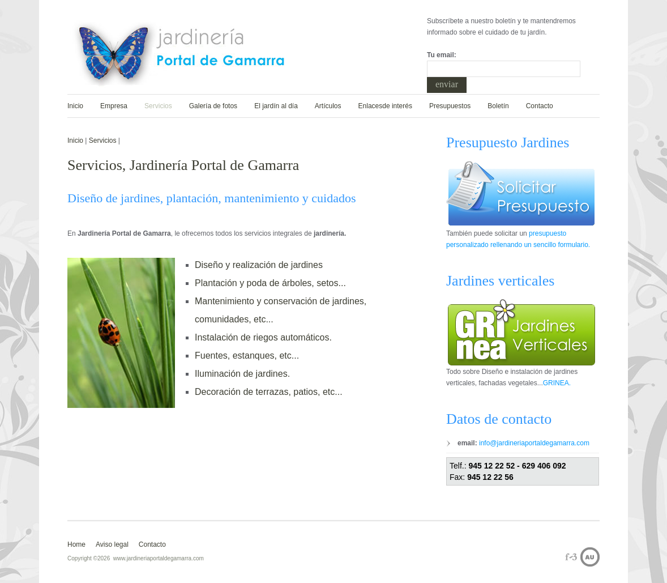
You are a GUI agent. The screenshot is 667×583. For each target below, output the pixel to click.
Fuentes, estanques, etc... (247, 355)
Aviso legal (112, 544)
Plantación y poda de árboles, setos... (270, 283)
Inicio (75, 106)
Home (76, 544)
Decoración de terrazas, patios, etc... (269, 392)
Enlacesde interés (385, 106)
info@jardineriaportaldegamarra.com (533, 443)
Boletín (498, 106)
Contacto (539, 106)
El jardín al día (276, 106)
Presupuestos (450, 106)
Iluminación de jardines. (242, 373)
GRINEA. (557, 383)
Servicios (158, 106)
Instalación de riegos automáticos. (263, 337)
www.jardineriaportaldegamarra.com (158, 558)
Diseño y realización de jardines (259, 265)
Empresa (113, 106)
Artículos (328, 106)
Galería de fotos (213, 106)
